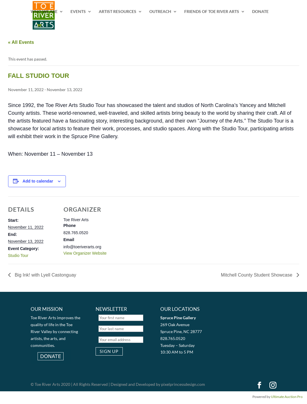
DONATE (260, 12)
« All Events (21, 42)
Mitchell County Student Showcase (257, 275)
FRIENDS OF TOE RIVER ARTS (211, 12)
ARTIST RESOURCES (117, 12)
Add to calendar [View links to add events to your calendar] (38, 181)
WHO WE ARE (44, 12)
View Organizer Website (85, 253)
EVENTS (78, 12)
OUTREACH (160, 12)
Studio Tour (18, 255)
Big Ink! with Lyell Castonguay (45, 275)
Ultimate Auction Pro (287, 396)
